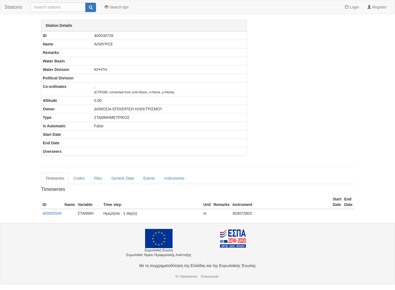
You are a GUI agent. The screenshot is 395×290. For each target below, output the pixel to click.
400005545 (52, 213)
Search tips (117, 7)
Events (149, 178)
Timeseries (55, 178)
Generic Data (122, 178)
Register (376, 7)
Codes (79, 178)
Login (352, 7)
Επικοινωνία (210, 276)
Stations (13, 7)
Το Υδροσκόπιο (186, 276)
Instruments (174, 178)
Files (98, 178)
